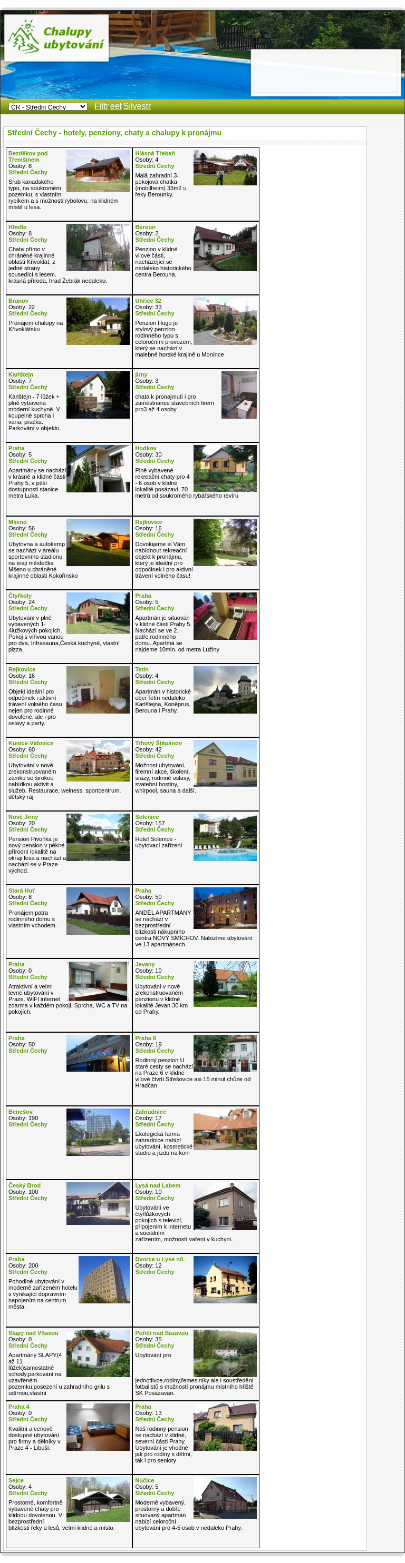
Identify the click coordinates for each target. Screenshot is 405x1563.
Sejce (16, 1480)
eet (116, 106)
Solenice (147, 817)
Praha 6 (145, 1038)
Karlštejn (20, 374)
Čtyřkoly (20, 595)
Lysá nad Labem (157, 1185)
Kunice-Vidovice (30, 743)
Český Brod (24, 1185)
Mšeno (17, 522)
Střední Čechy (27, 172)
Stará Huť (21, 890)
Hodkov (145, 448)
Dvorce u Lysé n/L (160, 1259)
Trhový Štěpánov (158, 743)
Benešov (20, 1112)
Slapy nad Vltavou (33, 1333)
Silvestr (137, 106)
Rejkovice (148, 522)
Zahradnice (150, 1112)
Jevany (145, 964)
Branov (18, 301)
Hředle (17, 227)
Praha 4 (19, 1406)
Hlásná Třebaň (155, 153)
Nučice (144, 1480)
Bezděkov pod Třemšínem (28, 156)
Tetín (141, 669)
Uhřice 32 (148, 301)
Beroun (145, 227)
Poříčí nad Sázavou (161, 1333)
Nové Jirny (23, 817)
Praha (16, 448)
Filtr (101, 106)
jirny (141, 374)
